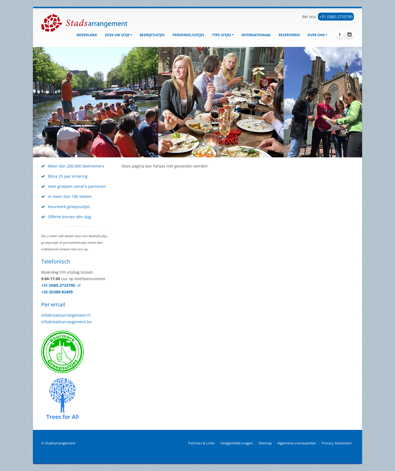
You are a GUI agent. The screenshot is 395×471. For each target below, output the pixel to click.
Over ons (317, 35)
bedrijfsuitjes (152, 35)
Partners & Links (201, 443)
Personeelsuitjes (188, 35)
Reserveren (289, 35)
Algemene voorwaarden (296, 443)
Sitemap (265, 443)
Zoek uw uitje (118, 35)
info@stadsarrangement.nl (66, 315)
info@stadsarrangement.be (66, 321)
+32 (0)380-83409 (57, 291)
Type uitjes (223, 35)
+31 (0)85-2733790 (335, 16)
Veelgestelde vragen (236, 443)
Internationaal (256, 35)
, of (78, 285)
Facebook (340, 34)
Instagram (349, 34)
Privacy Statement (337, 443)
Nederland (87, 35)
